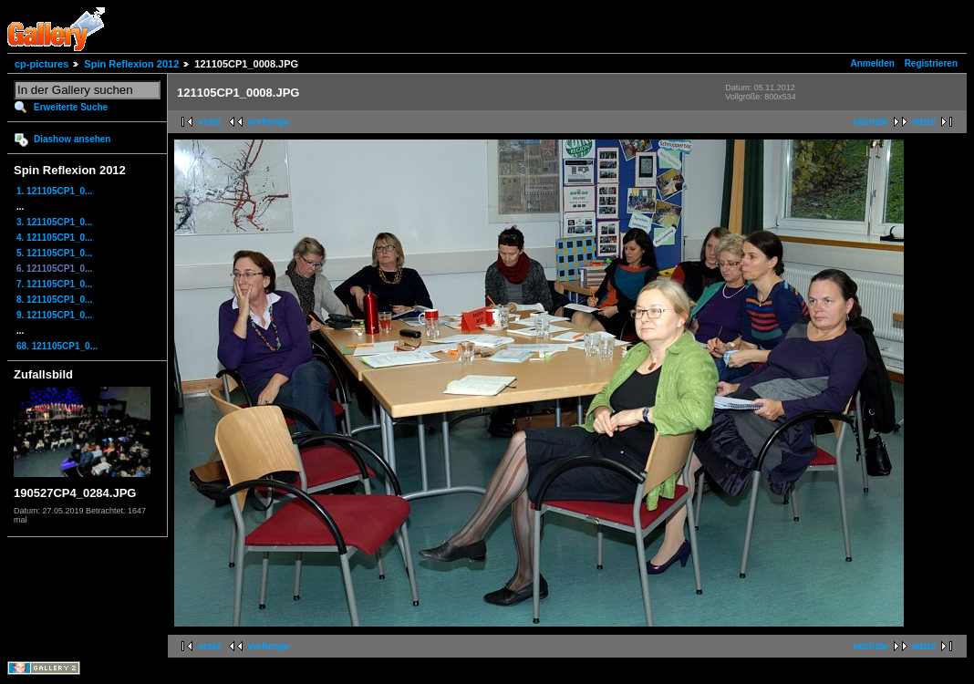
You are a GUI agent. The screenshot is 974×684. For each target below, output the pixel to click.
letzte (924, 122)
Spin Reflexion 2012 (131, 63)
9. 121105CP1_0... (54, 315)
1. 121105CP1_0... (54, 191)
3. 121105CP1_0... (54, 222)
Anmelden (873, 63)
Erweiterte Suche (71, 107)
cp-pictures (41, 63)
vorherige (269, 122)
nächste (871, 122)
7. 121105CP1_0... (54, 284)
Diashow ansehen (72, 139)
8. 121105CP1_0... (54, 300)
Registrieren (931, 63)
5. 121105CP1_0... (54, 253)
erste (210, 122)
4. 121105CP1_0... (54, 238)
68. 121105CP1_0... (57, 346)
